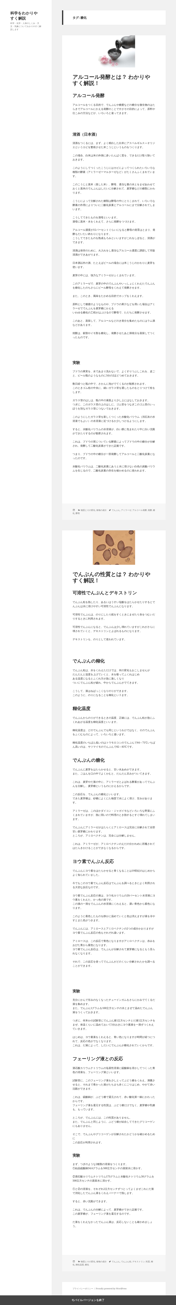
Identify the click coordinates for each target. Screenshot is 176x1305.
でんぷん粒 (126, 1261)
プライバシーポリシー (83, 1288)
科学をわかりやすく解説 (24, 15)
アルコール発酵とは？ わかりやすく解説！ (111, 80)
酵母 (78, 513)
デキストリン (138, 1261)
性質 (148, 1261)
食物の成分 (101, 510)
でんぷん (116, 510)
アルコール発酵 (139, 510)
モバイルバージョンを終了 (88, 1300)
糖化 (87, 1264)
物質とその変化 (88, 510)
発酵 (150, 510)
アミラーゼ (126, 510)
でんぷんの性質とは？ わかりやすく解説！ (111, 577)
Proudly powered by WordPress (111, 1288)
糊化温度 (80, 1264)
